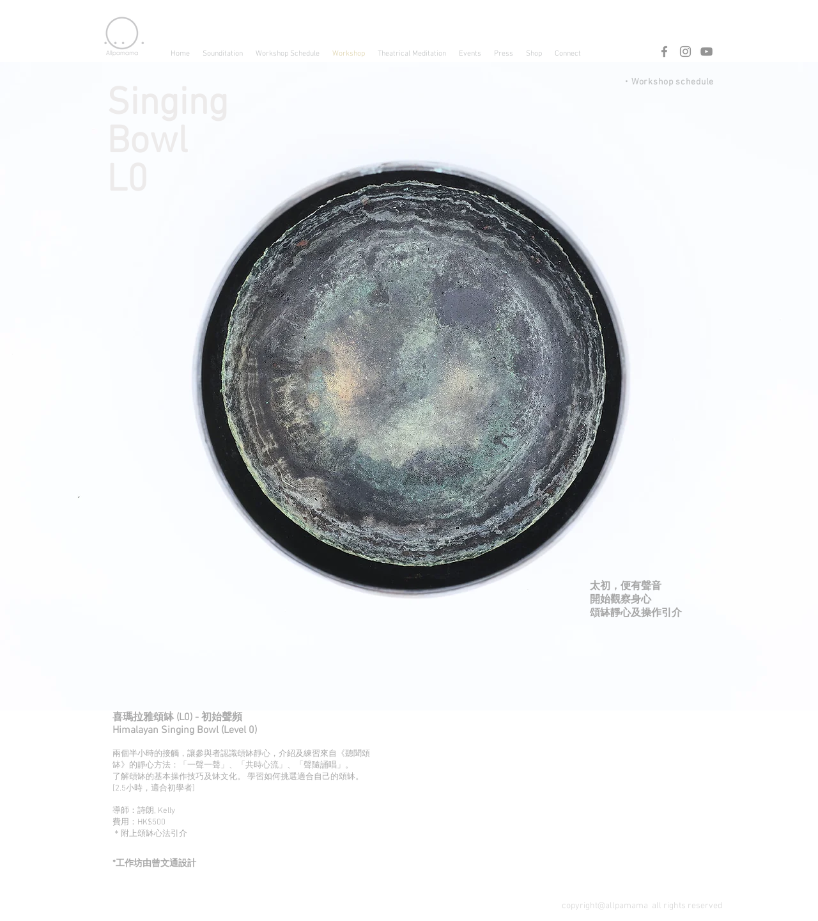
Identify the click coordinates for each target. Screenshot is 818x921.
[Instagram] (685, 51)
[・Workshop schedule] (660, 82)
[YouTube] (706, 51)
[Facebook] (664, 51)
